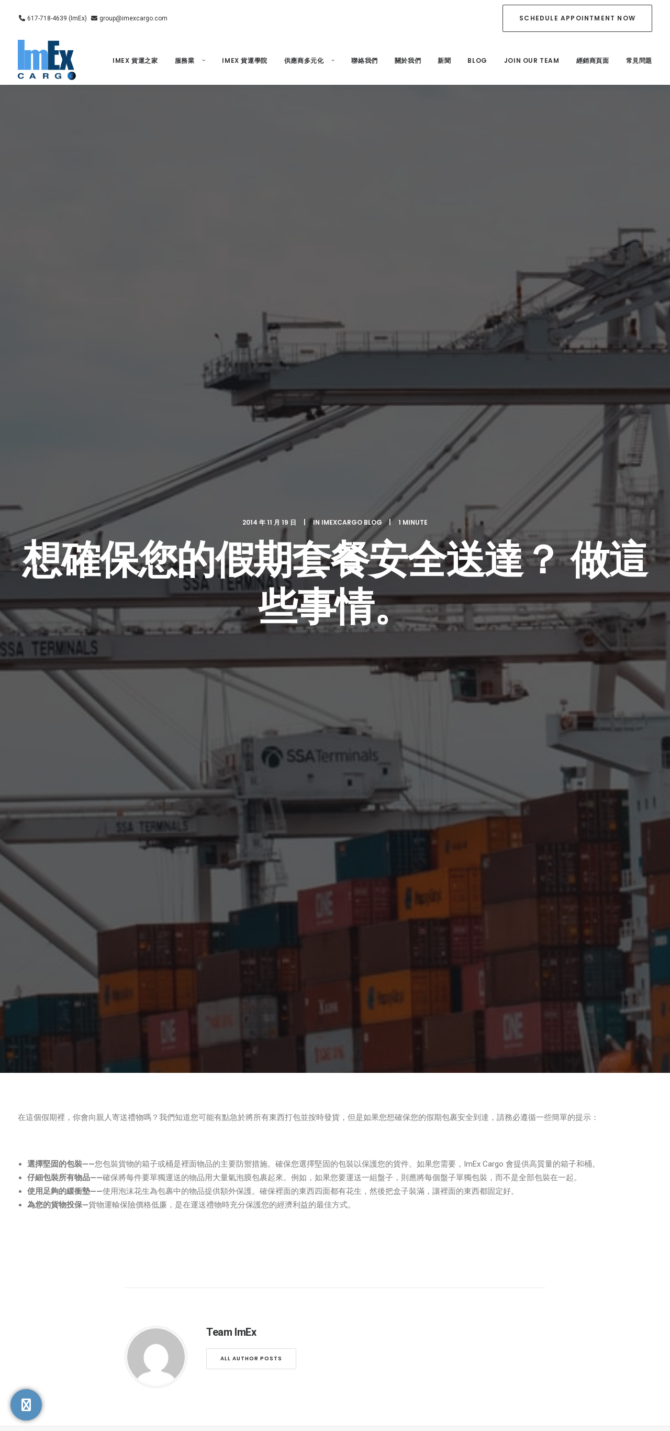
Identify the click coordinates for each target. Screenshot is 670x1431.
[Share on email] (389, 967)
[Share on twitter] (294, 967)
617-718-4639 (83, 1237)
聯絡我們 (364, 60)
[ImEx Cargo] (47, 61)
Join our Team (532, 60)
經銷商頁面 (592, 60)
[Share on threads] (308, 967)
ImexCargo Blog (351, 127)
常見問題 (639, 60)
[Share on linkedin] (335, 967)
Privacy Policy (247, 1285)
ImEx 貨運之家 (135, 60)
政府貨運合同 (365, 1241)
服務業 (190, 60)
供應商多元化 (309, 60)
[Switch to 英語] (449, 1197)
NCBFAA (308, 1270)
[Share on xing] (376, 967)
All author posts (251, 568)
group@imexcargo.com (133, 18)
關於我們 (408, 60)
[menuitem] (577, 18)
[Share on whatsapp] (348, 967)
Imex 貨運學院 (244, 60)
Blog (477, 60)
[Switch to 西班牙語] (456, 1216)
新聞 (444, 60)
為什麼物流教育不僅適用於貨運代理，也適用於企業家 (334, 751)
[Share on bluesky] (362, 967)
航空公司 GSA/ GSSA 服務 (372, 1200)
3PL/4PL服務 (365, 1178)
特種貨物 (359, 1223)
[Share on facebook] (280, 967)
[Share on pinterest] (321, 967)
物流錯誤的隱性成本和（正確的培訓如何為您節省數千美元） (116, 748)
